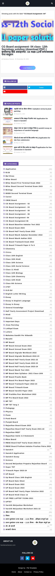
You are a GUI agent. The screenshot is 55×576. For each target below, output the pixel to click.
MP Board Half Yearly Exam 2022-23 (29, 363)
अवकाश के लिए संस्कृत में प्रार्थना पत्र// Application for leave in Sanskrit (31, 120)
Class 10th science (29, 263)
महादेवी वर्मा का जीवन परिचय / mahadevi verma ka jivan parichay (32, 110)
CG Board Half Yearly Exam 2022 (29, 232)
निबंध (29, 516)
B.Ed (29, 173)
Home (14, 572)
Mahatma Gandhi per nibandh (29, 335)
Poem (29, 415)
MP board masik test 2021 (29, 370)
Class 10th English (29, 256)
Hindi (29, 315)
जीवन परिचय (29, 512)
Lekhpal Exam (29, 329)
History (29, 318)
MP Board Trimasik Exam (29, 387)
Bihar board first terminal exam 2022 (29, 183)
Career (29, 197)
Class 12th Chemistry (29, 277)
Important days (29, 322)
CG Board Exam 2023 (29, 228)
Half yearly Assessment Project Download (29, 311)
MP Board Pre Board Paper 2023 (29, 381)
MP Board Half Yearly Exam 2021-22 (29, 360)
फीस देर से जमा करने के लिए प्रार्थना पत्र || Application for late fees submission (32, 139)
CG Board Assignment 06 (29, 221)
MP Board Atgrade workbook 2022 (29, 353)
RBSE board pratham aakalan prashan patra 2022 (29, 446)
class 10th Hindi (29, 259)
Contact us (28, 572)
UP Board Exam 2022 (29, 484)
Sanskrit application (29, 453)
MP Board (29, 342)
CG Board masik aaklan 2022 (29, 238)
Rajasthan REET (29, 432)
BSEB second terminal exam (29, 193)
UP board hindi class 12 (29, 495)
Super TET (29, 467)
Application (29, 169)
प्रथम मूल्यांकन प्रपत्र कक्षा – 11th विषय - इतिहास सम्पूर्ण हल (29, 519)
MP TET (29, 401)
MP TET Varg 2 (29, 405)
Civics (29, 252)
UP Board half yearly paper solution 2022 (29, 491)
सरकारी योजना (29, 530)
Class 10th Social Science (29, 266)
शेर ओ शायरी (27, 526)
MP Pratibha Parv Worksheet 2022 (29, 394)
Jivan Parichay (29, 325)
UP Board (29, 474)
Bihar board (29, 180)
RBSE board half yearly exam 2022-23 (29, 443)
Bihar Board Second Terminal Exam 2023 (29, 186)
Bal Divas (29, 176)
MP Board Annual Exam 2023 (29, 349)
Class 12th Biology (29, 273)
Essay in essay (29, 304)
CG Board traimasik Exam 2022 (29, 242)
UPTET (29, 502)
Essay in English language (29, 301)
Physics (29, 412)
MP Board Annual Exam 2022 (29, 346)
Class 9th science (29, 284)
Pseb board (29, 419)
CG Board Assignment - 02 (29, 204)
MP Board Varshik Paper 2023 (29, 391)
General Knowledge (29, 308)
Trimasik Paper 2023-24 (29, 471)
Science (29, 460)
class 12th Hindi (29, 280)
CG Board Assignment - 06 (29, 214)
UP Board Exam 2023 (29, 488)
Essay (29, 297)
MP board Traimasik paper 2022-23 (29, 384)
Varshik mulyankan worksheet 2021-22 (29, 509)
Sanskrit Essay (29, 457)
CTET (29, 287)
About (20, 572)
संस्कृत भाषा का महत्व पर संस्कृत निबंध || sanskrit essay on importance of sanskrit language (33, 129)
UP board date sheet (29, 481)
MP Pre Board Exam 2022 (29, 398)
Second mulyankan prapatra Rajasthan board (29, 464)
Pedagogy (29, 408)
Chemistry (29, 249)
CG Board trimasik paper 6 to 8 (29, 245)
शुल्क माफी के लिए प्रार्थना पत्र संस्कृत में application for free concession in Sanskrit (33, 148)
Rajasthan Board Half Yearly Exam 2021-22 (29, 429)
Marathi (29, 339)
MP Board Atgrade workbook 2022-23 (29, 356)
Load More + (27, 68)
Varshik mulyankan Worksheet (29, 505)
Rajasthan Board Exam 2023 (29, 426)
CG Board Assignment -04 (29, 218)
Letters (29, 332)
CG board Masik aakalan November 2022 (29, 235)
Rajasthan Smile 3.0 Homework (29, 436)
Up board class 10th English (29, 478)
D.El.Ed (29, 290)
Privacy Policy (38, 572)
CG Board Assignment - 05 (29, 211)
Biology (29, 190)
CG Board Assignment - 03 (29, 207)
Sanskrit (27, 450)
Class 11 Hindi (29, 270)
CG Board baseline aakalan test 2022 (29, 225)
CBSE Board (29, 200)
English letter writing (29, 294)
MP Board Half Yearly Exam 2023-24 (29, 367)
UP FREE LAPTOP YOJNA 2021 (29, 498)
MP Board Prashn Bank (29, 377)
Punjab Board (29, 422)
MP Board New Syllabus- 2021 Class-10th (29, 374)
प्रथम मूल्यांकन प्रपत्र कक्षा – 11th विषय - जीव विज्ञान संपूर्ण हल (29, 523)
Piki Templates (32, 568)
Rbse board (29, 439)
